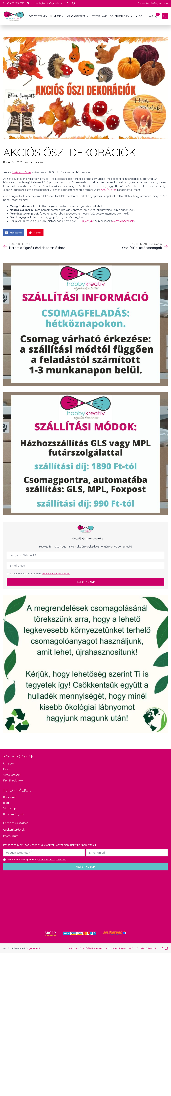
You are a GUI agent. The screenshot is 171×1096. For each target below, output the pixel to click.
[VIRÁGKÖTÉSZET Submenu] (87, 16)
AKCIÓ (138, 16)
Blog (6, 802)
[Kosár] (153, 16)
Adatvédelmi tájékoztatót (56, 573)
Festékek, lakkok (13, 780)
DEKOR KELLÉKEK (119, 16)
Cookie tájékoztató (146, 948)
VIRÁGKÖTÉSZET (76, 16)
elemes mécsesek (123, 221)
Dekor (7, 769)
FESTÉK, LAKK (99, 16)
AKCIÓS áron (109, 189)
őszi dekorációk (21, 172)
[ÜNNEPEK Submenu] (63, 16)
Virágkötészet (12, 775)
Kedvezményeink (13, 814)
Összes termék (38, 16)
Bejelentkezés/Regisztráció (153, 3)
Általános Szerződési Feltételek (86, 948)
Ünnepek (8, 763)
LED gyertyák (85, 221)
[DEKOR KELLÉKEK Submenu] (131, 16)
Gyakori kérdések (13, 829)
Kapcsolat (9, 797)
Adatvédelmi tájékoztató (119, 948)
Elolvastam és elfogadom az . (40, 573)
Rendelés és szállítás (15, 823)
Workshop (9, 808)
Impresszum (10, 836)
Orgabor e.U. (33, 948)
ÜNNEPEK (55, 16)
